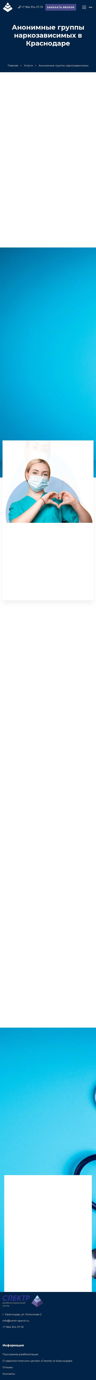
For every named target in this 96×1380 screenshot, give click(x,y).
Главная (13, 65)
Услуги (28, 65)
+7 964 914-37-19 (13, 1327)
